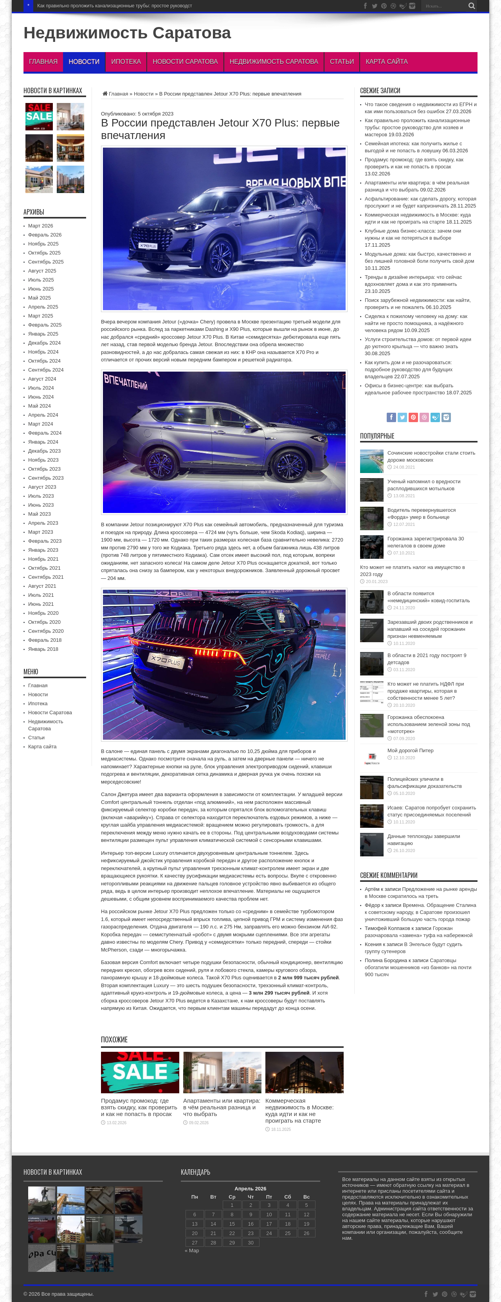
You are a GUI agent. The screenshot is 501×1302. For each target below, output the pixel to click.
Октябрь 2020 (44, 622)
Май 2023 (39, 514)
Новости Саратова (185, 61)
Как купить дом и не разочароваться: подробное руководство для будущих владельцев (408, 369)
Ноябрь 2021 (43, 559)
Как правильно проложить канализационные (85, 6)
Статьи (342, 61)
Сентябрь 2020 (46, 631)
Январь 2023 (43, 550)
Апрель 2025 (43, 307)
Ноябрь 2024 (43, 352)
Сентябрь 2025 (46, 262)
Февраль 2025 (44, 325)
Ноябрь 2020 (43, 613)
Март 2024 (40, 424)
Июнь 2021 (41, 604)
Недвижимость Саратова (127, 32)
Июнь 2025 (41, 289)
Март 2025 (40, 316)
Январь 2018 (43, 649)
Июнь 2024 (41, 397)
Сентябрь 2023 (46, 478)
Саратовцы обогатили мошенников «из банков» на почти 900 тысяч (418, 967)
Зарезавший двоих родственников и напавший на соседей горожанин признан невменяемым (430, 629)
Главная (43, 61)
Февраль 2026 (44, 235)
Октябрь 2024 (44, 361)
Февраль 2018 (44, 640)
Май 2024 (39, 406)
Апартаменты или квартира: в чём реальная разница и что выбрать (221, 1107)
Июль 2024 (41, 388)
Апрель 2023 (43, 523)
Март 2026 (40, 226)
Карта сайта (387, 61)
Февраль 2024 (44, 433)
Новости (83, 61)
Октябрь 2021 (44, 568)
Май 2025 (39, 298)
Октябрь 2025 (44, 253)
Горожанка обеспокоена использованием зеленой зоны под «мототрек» (428, 724)
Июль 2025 (41, 280)
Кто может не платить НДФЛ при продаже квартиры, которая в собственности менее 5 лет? (425, 691)
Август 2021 (42, 586)
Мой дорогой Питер (410, 750)
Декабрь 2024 (44, 343)
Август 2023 (42, 487)
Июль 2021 (41, 595)
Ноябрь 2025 (43, 244)
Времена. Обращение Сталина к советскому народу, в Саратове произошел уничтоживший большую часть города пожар (420, 912)
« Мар (192, 1250)
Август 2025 (42, 271)
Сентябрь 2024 (46, 370)
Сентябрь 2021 (46, 577)
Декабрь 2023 (44, 451)
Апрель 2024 (43, 415)
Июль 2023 (41, 496)
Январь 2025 (43, 334)
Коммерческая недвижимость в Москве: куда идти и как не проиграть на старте (299, 1110)
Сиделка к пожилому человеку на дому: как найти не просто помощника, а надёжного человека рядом (416, 323)
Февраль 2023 (44, 541)
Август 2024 (42, 379)
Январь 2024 (43, 442)
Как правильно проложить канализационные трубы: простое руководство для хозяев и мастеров (417, 127)
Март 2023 (40, 532)
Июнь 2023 (41, 505)
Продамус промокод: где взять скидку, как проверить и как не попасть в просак (139, 1107)
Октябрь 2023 (44, 469)
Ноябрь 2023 (43, 460)
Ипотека (126, 61)
